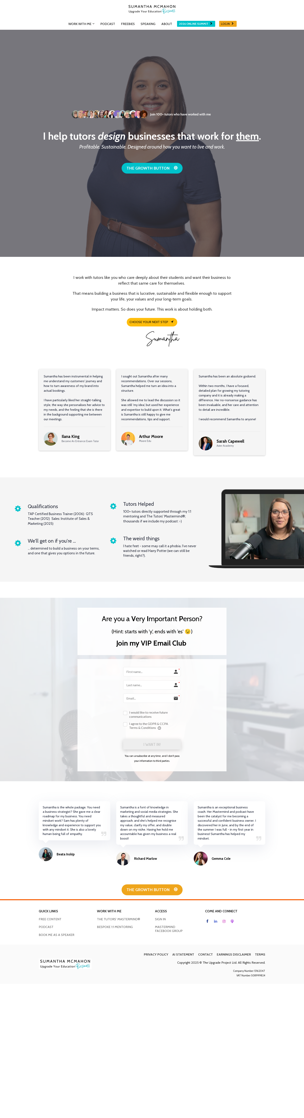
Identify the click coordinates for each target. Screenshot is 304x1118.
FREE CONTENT (50, 919)
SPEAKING (148, 24)
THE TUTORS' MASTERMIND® (118, 919)
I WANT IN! (152, 744)
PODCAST (107, 24)
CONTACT (205, 955)
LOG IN (227, 24)
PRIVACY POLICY (156, 955)
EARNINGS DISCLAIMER (234, 955)
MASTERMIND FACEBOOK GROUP (169, 929)
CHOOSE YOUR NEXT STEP (151, 322)
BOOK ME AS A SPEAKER (56, 935)
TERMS (260, 955)
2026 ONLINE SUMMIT (195, 24)
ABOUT (166, 24)
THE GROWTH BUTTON (152, 168)
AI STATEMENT (183, 955)
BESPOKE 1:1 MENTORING (115, 927)
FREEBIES (128, 24)
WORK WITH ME (79, 24)
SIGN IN (160, 919)
